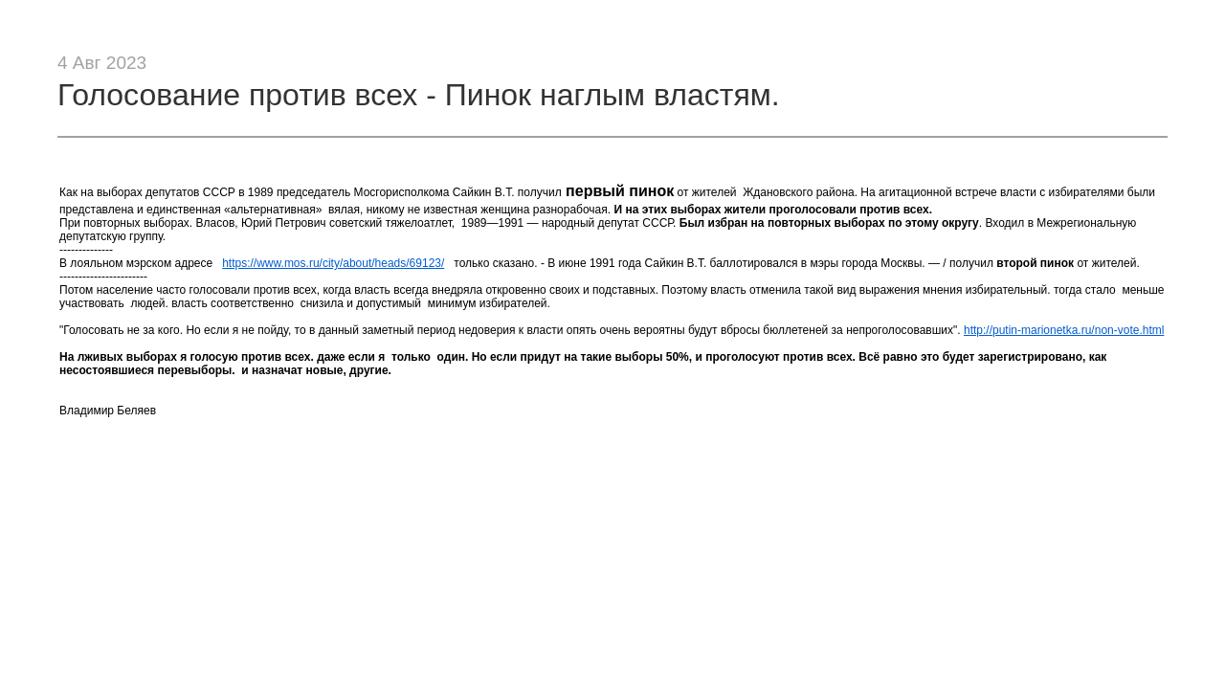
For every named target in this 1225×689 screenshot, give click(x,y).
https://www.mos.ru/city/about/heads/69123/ (333, 263)
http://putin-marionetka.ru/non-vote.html (1064, 330)
